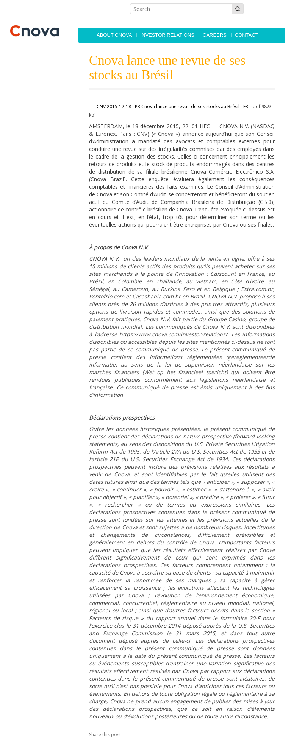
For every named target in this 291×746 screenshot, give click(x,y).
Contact (246, 35)
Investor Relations (167, 35)
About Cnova (114, 35)
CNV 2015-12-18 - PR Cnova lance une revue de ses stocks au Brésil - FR (172, 106)
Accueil (85, 35)
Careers (215, 35)
